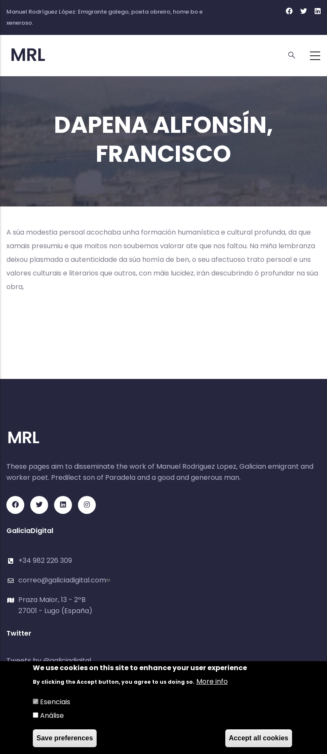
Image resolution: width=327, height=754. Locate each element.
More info (212, 681)
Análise (52, 715)
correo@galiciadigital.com (65, 580)
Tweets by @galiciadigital (48, 660)
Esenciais (55, 702)
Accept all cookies (259, 738)
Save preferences (65, 738)
